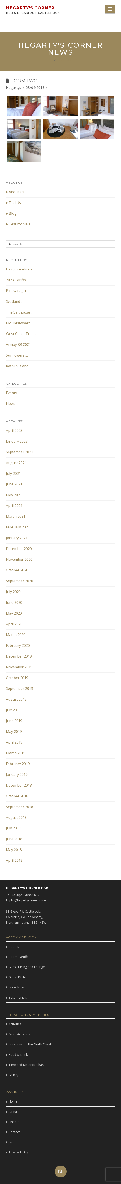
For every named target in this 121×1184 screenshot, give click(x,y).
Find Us (13, 202)
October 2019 (17, 677)
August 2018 (16, 817)
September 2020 (19, 580)
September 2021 (19, 452)
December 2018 (19, 785)
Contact (13, 1132)
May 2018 (14, 849)
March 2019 (15, 753)
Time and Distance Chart (25, 1065)
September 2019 (19, 688)
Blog (11, 213)
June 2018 (14, 838)
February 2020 (18, 645)
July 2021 (13, 473)
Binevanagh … (17, 290)
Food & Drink (17, 1054)
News (10, 403)
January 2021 (17, 537)
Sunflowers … (17, 355)
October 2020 (17, 570)
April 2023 (14, 430)
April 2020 (14, 624)
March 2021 (15, 516)
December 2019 (19, 656)
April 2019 (14, 742)
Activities (13, 1024)
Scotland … (14, 301)
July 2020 (13, 591)
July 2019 (13, 710)
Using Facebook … (21, 269)
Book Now (15, 987)
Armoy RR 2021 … (20, 344)
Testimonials (18, 224)
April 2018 (14, 860)
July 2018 (13, 828)
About (11, 1112)
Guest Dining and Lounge (25, 967)
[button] (110, 9)
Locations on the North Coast (28, 1044)
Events (11, 392)
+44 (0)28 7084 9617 (24, 895)
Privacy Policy (17, 1152)
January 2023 (17, 441)
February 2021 (18, 527)
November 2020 (19, 559)
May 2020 (14, 613)
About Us (15, 191)
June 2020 (14, 602)
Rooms (12, 946)
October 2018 (17, 796)
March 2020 (15, 634)
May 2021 (14, 494)
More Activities (18, 1034)
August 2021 (16, 462)
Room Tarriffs (17, 957)
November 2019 (19, 667)
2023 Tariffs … (17, 280)
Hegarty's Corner (30, 8)
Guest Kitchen (17, 977)
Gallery (12, 1075)
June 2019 (14, 720)
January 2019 (17, 774)
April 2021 (14, 505)
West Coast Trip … (21, 333)
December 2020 (19, 548)
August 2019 (16, 699)
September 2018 (19, 806)
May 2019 (14, 731)
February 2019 (18, 763)
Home (11, 1101)
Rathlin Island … (19, 366)
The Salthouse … (19, 312)
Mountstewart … (19, 323)
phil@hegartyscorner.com (27, 900)
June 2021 (14, 484)
